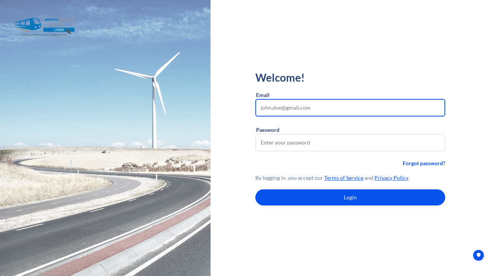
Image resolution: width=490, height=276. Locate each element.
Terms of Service (343, 177)
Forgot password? (424, 163)
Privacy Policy (391, 177)
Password (267, 130)
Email (263, 95)
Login (350, 197)
